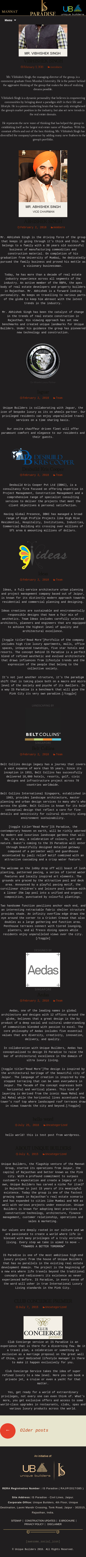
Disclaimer (54, 1524)
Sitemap (16, 1520)
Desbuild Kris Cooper (43, 469)
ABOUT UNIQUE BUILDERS (43, 1148)
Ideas (43, 574)
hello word (43, 1119)
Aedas (43, 995)
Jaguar (43, 392)
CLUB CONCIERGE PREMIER (43, 1301)
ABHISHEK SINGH (43, 222)
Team (59, 398)
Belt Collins (43, 748)
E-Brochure (67, 1520)
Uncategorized (56, 1125)
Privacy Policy (34, 1524)
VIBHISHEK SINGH (43, 61)
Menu (8, 20)
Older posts (24, 1430)
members (56, 67)
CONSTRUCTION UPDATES (40, 1520)
